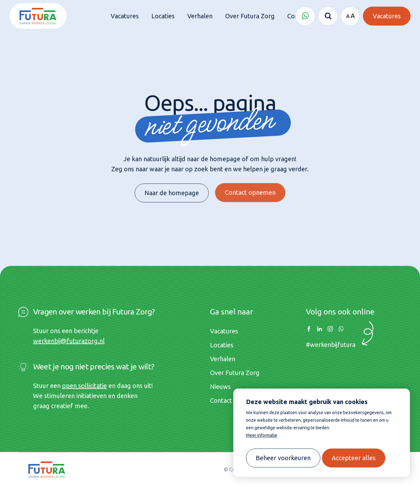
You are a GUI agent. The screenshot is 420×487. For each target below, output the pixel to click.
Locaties (221, 345)
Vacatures (224, 331)
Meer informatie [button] (261, 435)
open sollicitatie (84, 385)
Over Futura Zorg (235, 372)
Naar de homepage (171, 190)
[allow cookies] (353, 458)
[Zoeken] (328, 16)
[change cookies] (283, 458)
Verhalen (222, 358)
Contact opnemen (250, 187)
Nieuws (220, 386)
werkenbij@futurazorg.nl (69, 340)
